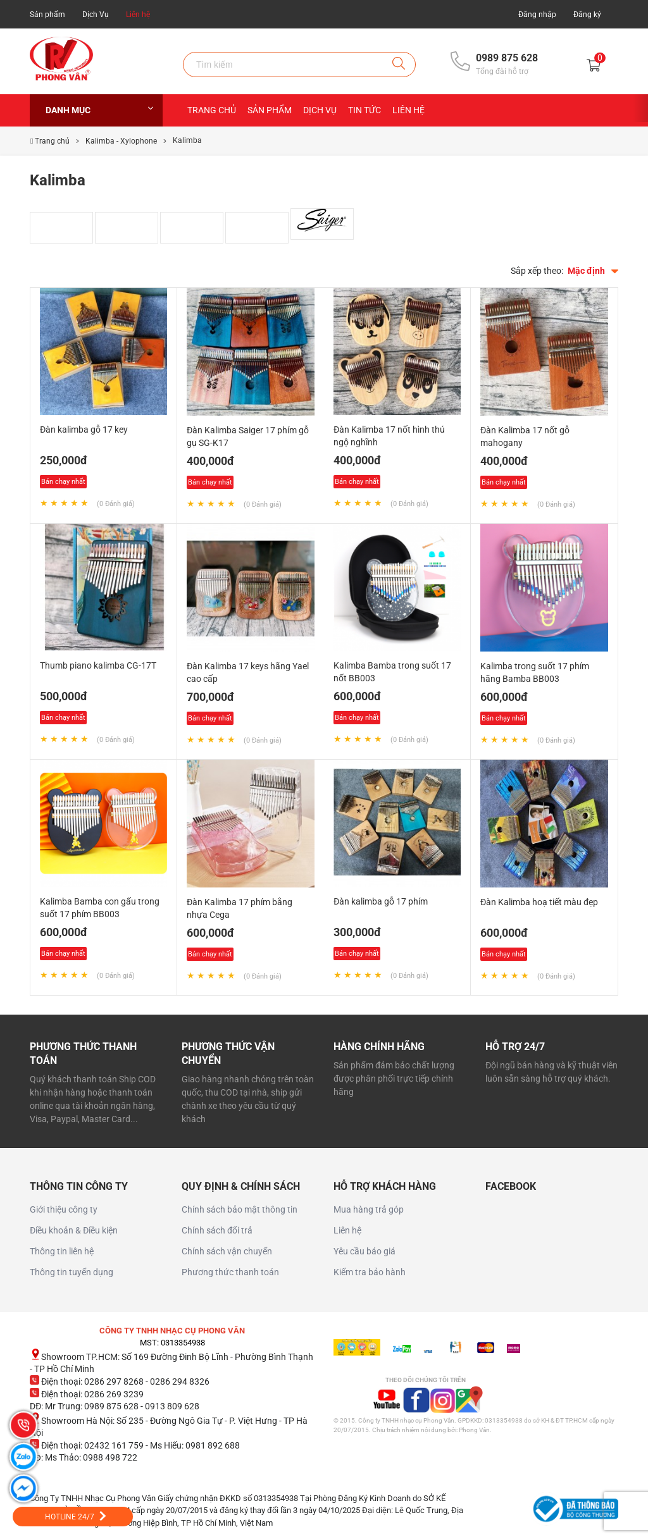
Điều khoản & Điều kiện (74, 1230)
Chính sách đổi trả (217, 1230)
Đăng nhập (537, 14)
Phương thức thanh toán (230, 1272)
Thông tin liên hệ (62, 1251)
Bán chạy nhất (63, 482)
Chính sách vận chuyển (227, 1251)
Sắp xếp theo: (537, 271)
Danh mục (99, 110)
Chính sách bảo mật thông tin (239, 1209)
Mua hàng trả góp (368, 1209)
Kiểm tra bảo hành (369, 1272)
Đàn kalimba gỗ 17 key (84, 429)
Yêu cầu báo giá (364, 1251)
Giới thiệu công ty (63, 1209)
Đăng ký (587, 14)
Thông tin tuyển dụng (71, 1272)
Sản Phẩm (269, 110)
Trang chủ (211, 110)
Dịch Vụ (95, 14)
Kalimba (187, 140)
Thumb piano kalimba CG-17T (98, 665)
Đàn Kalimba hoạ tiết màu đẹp (539, 902)
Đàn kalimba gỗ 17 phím (380, 901)
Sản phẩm (47, 14)
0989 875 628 (507, 58)
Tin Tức (364, 110)
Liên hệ (138, 14)
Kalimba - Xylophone (121, 141)
